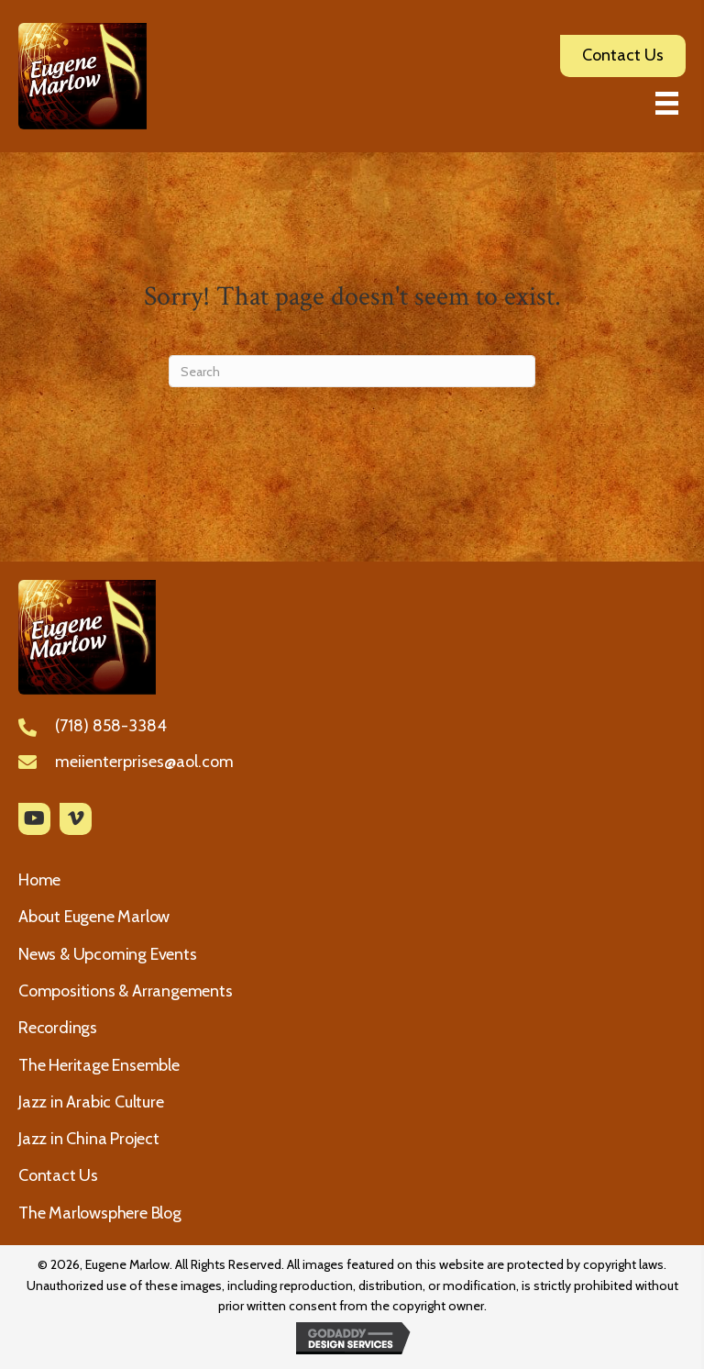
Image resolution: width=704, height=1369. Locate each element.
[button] (34, 819)
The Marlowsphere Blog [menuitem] (100, 1213)
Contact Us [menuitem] (58, 1175)
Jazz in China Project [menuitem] (89, 1139)
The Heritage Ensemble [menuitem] (99, 1065)
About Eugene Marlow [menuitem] (94, 917)
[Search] (352, 371)
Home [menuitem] (39, 880)
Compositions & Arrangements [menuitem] (125, 991)
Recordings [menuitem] (57, 1028)
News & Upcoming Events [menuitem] (107, 954)
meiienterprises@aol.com (144, 761)
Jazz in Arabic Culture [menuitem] (91, 1102)
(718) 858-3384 (111, 726)
